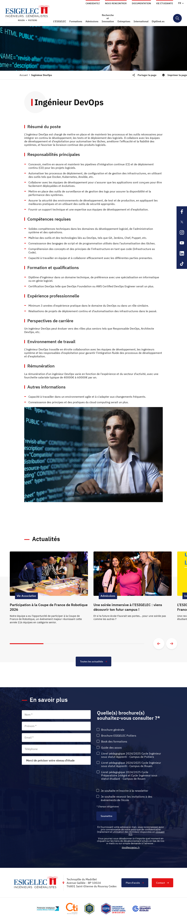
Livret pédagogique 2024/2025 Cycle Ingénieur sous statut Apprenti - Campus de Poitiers (131, 755)
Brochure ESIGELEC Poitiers (118, 735)
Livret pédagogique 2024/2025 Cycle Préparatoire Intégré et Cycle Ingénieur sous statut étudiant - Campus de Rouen (129, 775)
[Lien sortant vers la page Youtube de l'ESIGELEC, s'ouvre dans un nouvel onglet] (182, 243)
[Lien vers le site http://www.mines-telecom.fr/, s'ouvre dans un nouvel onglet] (47, 908)
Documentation (141, 3)
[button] (60, 21)
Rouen (21, 20)
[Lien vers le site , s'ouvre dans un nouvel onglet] (89, 908)
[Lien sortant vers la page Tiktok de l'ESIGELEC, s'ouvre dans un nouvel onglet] (182, 263)
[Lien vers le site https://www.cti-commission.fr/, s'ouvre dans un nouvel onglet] (71, 908)
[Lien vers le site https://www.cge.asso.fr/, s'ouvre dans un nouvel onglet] (142, 909)
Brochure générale (112, 729)
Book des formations (114, 741)
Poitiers (32, 20)
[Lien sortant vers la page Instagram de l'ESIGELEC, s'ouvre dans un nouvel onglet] (182, 232)
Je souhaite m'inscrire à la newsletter (124, 790)
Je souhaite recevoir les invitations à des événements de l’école (126, 798)
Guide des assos (111, 747)
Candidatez (93, 3)
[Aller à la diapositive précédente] (158, 643)
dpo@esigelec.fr (131, 847)
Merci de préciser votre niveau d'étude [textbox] (50, 760)
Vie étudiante (164, 3)
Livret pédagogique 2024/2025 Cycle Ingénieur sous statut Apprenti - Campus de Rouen (131, 764)
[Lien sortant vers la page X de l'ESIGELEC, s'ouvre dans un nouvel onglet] (182, 222)
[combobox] (56, 760)
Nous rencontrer (116, 3)
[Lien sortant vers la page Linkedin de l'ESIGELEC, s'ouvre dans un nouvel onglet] (182, 253)
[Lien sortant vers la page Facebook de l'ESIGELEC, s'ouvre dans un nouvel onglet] (182, 211)
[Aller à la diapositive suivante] (171, 643)
